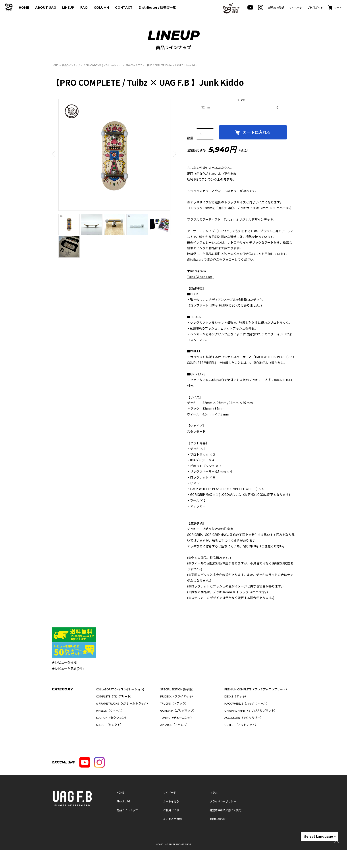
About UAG (123, 801)
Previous (55, 154)
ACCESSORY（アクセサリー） (243, 717)
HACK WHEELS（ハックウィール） (246, 703)
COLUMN (101, 8)
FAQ (84, 8)
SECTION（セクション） (112, 717)
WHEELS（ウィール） (110, 710)
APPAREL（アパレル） (174, 724)
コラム (214, 792)
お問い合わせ (218, 819)
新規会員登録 (276, 7)
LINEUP (68, 8)
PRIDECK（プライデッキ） (177, 696)
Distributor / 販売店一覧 (157, 8)
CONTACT (124, 8)
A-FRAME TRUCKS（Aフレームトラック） (123, 703)
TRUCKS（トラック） (174, 703)
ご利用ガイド (315, 7)
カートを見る (171, 801)
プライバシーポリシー (223, 801)
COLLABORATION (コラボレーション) (102, 65)
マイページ (295, 7)
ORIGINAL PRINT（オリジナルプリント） (250, 710)
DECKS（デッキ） (236, 696)
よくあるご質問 (172, 819)
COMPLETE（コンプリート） (114, 696)
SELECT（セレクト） (109, 724)
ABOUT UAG (45, 8)
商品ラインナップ (71, 65)
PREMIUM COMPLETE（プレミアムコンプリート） (256, 689)
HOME (24, 8)
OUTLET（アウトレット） (241, 724)
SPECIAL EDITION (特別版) (176, 689)
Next (173, 154)
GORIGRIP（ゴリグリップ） (178, 710)
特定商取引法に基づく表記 (225, 810)
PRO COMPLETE (133, 65)
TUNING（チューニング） (176, 717)
